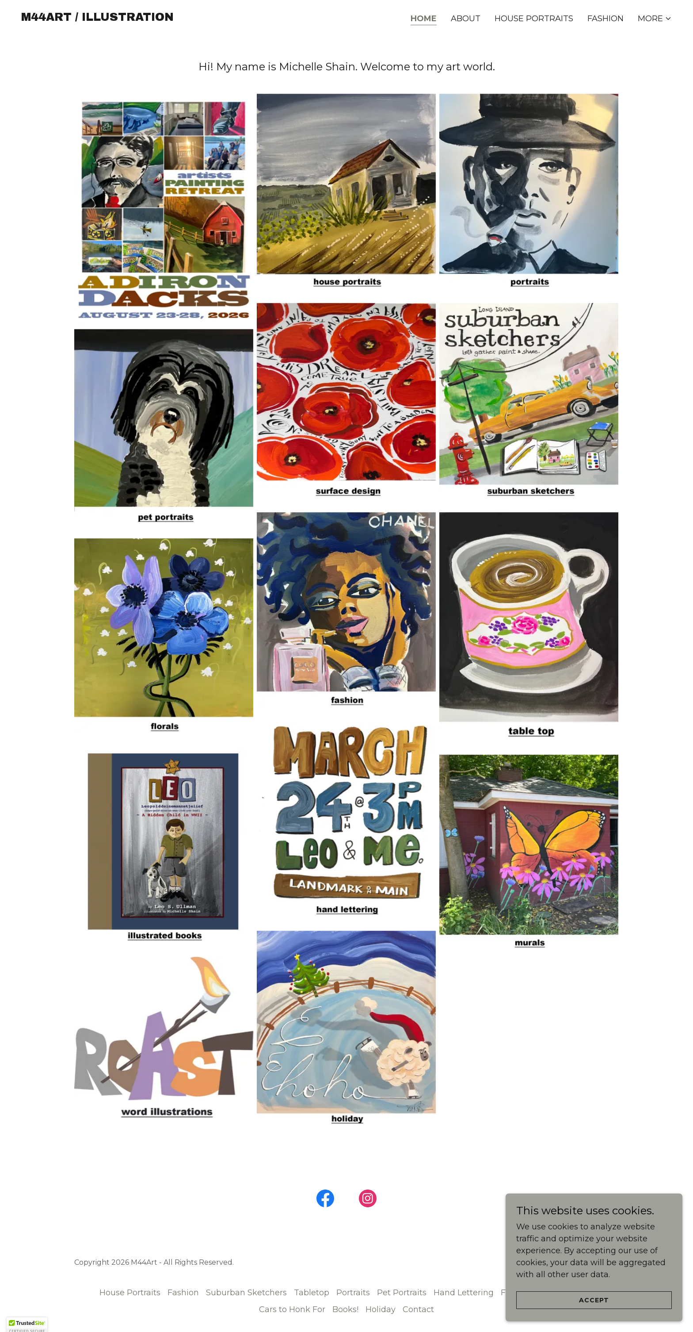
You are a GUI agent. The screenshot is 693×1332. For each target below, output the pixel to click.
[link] (97, 18)
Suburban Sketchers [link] (246, 1292)
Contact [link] (418, 1309)
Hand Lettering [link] (464, 1292)
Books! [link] (345, 1309)
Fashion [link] (605, 18)
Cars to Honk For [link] (292, 1309)
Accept (594, 1300)
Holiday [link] (381, 1309)
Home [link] (424, 18)
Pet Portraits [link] (401, 1292)
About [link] (465, 18)
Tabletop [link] (311, 1292)
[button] (655, 18)
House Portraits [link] (534, 18)
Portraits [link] (353, 1292)
